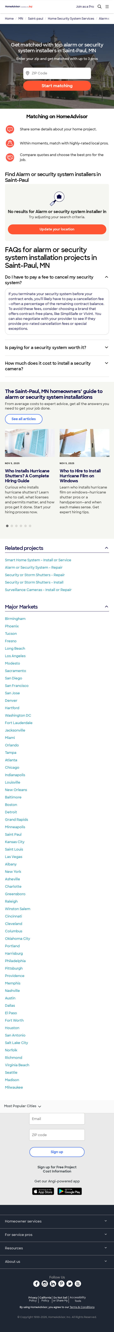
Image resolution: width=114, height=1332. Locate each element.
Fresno (11, 641)
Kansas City (14, 842)
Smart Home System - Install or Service (38, 560)
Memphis (12, 983)
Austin (10, 998)
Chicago (12, 767)
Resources (57, 1248)
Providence (14, 976)
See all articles (24, 419)
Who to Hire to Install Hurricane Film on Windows (80, 475)
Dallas (10, 1005)
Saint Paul (13, 834)
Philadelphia (15, 961)
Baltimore (13, 797)
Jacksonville (15, 730)
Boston (11, 805)
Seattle (11, 1072)
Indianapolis (15, 775)
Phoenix (12, 626)
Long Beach (15, 648)
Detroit (11, 812)
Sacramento (15, 671)
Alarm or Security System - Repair (34, 567)
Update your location (57, 229)
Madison (12, 1080)
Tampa (10, 753)
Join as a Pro (85, 6)
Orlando (12, 745)
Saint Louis (14, 849)
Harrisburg (14, 953)
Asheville (12, 879)
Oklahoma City (17, 938)
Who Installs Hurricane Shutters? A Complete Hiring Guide (27, 475)
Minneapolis (15, 827)
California (45, 1299)
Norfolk (11, 1050)
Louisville (12, 782)
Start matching (57, 85)
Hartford (12, 708)
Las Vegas (13, 857)
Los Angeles (15, 656)
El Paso (11, 1013)
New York (13, 872)
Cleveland (13, 924)
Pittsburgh (14, 968)
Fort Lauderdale (19, 723)
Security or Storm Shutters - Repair (35, 575)
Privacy (33, 1299)
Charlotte (13, 886)
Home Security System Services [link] (71, 18)
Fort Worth (14, 1020)
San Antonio (15, 1035)
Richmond (13, 1058)
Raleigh (11, 901)
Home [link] (9, 18)
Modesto (12, 663)
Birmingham (15, 619)
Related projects (57, 548)
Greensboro (15, 894)
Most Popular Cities (23, 1106)
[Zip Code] (57, 73)
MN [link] (20, 18)
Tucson (11, 633)
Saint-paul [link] (35, 18)
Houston (12, 1028)
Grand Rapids (16, 819)
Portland (12, 946)
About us (57, 1261)
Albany (11, 864)
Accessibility (78, 1299)
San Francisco (17, 686)
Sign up (57, 1152)
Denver (11, 700)
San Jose (12, 693)
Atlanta (11, 760)
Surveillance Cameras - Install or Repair (38, 590)
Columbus (13, 931)
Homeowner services (57, 1221)
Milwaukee (14, 1087)
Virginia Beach (17, 1065)
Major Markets (57, 607)
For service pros (57, 1235)
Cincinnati (13, 916)
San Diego (13, 678)
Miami (10, 738)
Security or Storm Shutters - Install (34, 582)
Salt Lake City (16, 1043)
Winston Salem (17, 909)
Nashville (12, 991)
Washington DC (18, 715)
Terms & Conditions (82, 1307)
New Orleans (16, 790)
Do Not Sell (60, 1299)
